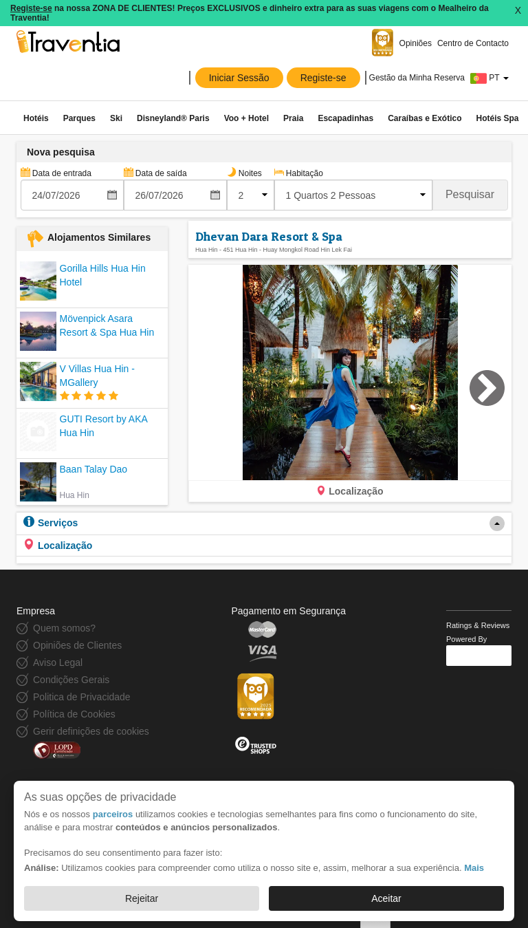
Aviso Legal (57, 662)
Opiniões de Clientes (77, 645)
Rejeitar (141, 898)
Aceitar (386, 898)
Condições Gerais (71, 679)
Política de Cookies (74, 714)
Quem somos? (64, 628)
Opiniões (415, 43)
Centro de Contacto (473, 43)
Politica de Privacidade (82, 696)
